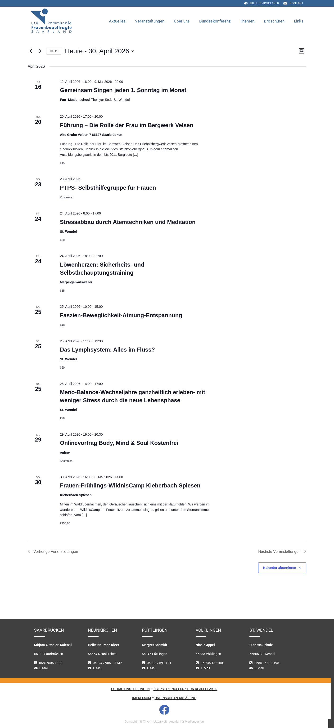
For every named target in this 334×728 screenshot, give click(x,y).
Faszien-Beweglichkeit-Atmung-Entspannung (121, 315)
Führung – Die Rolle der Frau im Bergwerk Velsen (126, 125)
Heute (54, 51)
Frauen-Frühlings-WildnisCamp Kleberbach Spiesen (130, 485)
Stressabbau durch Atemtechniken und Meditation (128, 222)
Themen (247, 21)
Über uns (182, 21)
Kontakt (296, 3)
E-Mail (43, 668)
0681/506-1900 (50, 663)
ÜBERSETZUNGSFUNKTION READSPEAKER (185, 689)
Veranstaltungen (149, 21)
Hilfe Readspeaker (264, 3)
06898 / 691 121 (159, 663)
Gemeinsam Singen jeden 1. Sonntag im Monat (123, 90)
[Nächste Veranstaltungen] (40, 51)
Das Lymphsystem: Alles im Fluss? (107, 349)
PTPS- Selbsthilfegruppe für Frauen (108, 187)
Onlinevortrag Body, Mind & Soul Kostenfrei (119, 443)
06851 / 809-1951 (267, 663)
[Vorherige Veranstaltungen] (30, 51)
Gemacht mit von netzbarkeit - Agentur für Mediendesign (164, 721)
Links (298, 21)
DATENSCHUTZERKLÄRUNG (175, 698)
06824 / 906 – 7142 (107, 663)
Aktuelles (117, 21)
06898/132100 (212, 663)
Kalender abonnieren (279, 568)
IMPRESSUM (141, 698)
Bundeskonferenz (214, 21)
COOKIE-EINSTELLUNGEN (130, 689)
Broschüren (274, 21)
